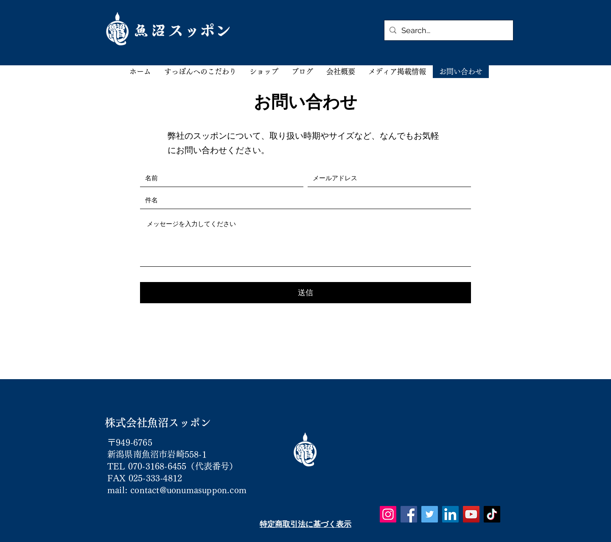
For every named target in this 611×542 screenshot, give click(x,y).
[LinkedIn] (450, 514)
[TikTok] (492, 514)
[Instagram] (388, 514)
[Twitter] (429, 514)
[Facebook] (409, 514)
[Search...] (448, 30)
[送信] (305, 292)
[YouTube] (471, 514)
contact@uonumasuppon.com (188, 490)
